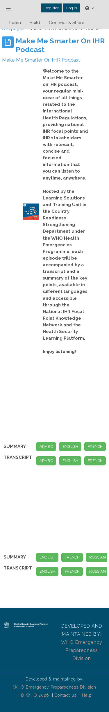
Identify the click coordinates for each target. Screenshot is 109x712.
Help (87, 695)
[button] (89, 8)
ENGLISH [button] (70, 446)
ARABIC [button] (46, 446)
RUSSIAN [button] (97, 557)
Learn (15, 22)
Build (35, 22)
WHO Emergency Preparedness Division (81, 650)
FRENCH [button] (95, 446)
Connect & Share (66, 22)
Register (51, 8)
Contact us (65, 695)
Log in (71, 8)
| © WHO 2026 (34, 695)
